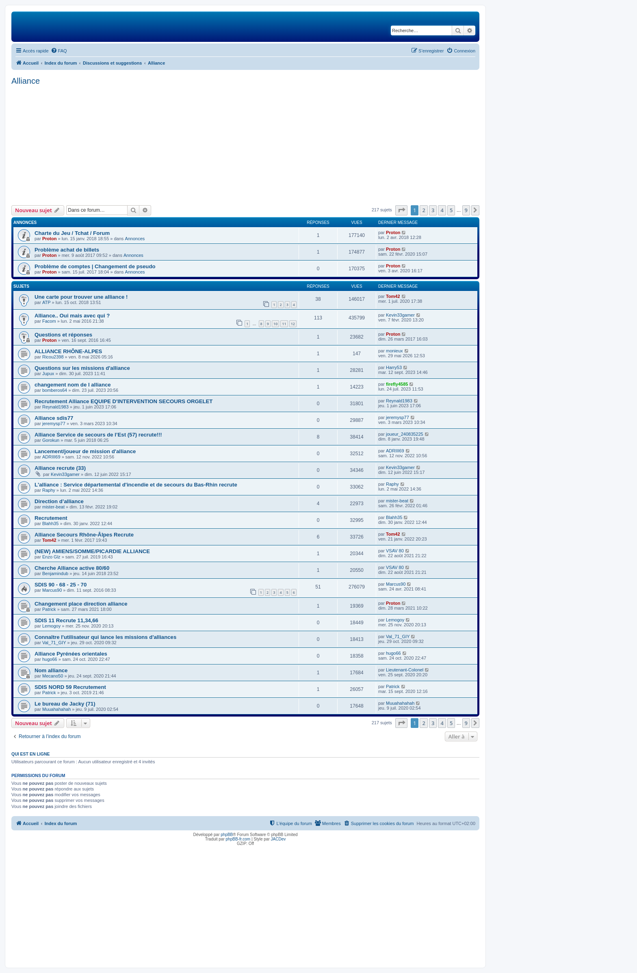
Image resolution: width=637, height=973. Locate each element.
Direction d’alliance (59, 501)
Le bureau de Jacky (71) (65, 704)
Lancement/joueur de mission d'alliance (85, 451)
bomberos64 (54, 390)
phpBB (227, 834)
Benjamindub (55, 573)
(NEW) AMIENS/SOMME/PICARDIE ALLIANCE (92, 551)
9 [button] (466, 210)
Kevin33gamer (400, 315)
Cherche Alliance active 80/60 (72, 568)
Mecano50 (52, 675)
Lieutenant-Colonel (404, 669)
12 (293, 323)
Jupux (48, 373)
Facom (49, 321)
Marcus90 (52, 590)
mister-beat (53, 506)
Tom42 (393, 296)
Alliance (25, 80)
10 (275, 323)
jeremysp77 (53, 423)
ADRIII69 (51, 456)
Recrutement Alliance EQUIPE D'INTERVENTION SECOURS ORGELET (123, 401)
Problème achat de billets (67, 250)
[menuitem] (59, 51)
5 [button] (451, 210)
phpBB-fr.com (238, 839)
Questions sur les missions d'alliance (82, 368)
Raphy (48, 490)
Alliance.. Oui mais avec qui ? (72, 316)
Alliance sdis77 (54, 418)
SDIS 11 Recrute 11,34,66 (66, 620)
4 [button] (441, 210)
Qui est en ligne (30, 753)
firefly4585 (397, 384)
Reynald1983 (55, 406)
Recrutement (51, 518)
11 (284, 323)
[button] (401, 210)
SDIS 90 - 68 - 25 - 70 (61, 585)
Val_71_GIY (54, 642)
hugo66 (49, 659)
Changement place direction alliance (81, 604)
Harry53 (394, 367)
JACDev (278, 839)
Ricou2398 (53, 356)
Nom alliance (51, 670)
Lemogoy (51, 625)
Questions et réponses (63, 335)
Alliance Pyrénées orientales (71, 654)
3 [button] (432, 210)
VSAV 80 (395, 550)
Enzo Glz (51, 556)
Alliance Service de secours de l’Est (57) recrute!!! (98, 435)
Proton (49, 238)
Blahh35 (50, 523)
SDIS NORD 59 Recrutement (70, 687)
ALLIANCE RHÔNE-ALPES (68, 351)
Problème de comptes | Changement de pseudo (95, 266)
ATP (46, 302)
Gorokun (50, 440)
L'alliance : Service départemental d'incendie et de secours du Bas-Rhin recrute (136, 485)
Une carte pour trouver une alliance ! (81, 297)
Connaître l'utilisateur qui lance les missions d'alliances (105, 637)
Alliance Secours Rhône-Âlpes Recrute (84, 535)
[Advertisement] (245, 144)
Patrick (49, 609)
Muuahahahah (56, 709)
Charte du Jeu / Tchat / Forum (72, 233)
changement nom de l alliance (73, 385)
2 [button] (423, 210)
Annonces (135, 238)
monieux (394, 350)
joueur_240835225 (404, 434)
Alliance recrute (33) (60, 468)
